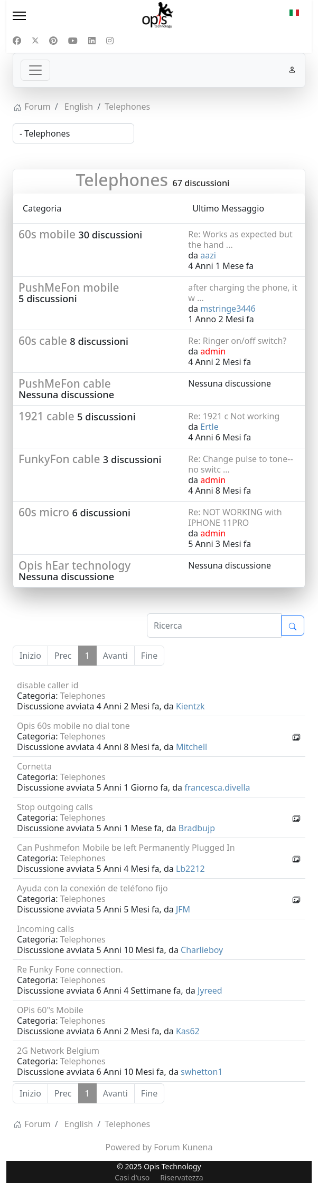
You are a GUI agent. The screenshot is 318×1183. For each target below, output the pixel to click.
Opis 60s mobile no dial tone (73, 726)
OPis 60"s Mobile (50, 1010)
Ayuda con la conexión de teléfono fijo (92, 888)
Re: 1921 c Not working (233, 416)
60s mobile (47, 234)
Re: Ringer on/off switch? (237, 341)
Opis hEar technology (74, 565)
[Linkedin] (92, 40)
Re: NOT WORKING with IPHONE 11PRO (235, 517)
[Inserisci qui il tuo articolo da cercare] (214, 625)
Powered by (129, 1147)
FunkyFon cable (59, 458)
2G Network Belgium (58, 1050)
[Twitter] (35, 40)
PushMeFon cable (64, 383)
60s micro (43, 512)
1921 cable (46, 416)
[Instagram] (110, 40)
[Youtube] (73, 40)
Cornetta (34, 766)
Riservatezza (181, 1177)
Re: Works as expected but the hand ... (240, 239)
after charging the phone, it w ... (242, 293)
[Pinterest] (53, 40)
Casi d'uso (132, 1177)
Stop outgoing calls (55, 807)
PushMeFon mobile (68, 287)
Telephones (122, 179)
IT (294, 12)
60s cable (42, 340)
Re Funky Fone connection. (70, 969)
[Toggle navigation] (35, 70)
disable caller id (47, 685)
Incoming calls (45, 929)
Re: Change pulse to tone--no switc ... (240, 464)
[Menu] (56, 16)
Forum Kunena (183, 1147)
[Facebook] (17, 40)
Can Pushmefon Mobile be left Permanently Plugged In (126, 847)
